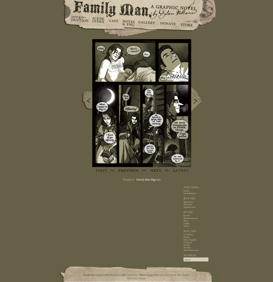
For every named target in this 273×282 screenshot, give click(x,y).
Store (186, 23)
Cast (113, 23)
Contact (142, 278)
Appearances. (189, 202)
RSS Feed (131, 278)
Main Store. (188, 204)
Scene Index (98, 23)
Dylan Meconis (166, 275)
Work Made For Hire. (191, 250)
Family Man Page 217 (148, 180)
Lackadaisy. (188, 242)
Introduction (79, 20)
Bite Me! (187, 215)
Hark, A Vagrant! (190, 240)
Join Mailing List (190, 193)
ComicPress (132, 275)
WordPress (115, 275)
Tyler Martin (183, 275)
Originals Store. (190, 207)
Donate (167, 23)
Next (197, 99)
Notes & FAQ (128, 23)
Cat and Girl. (188, 234)
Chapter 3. (129, 180)
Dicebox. (187, 237)
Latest (178, 171)
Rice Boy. (187, 245)
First (101, 171)
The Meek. (188, 247)
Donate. (187, 190)
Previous (86, 101)
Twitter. (187, 226)
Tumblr (186, 223)
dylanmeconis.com (191, 218)
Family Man (136, 8)
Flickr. (186, 221)
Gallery (146, 23)
